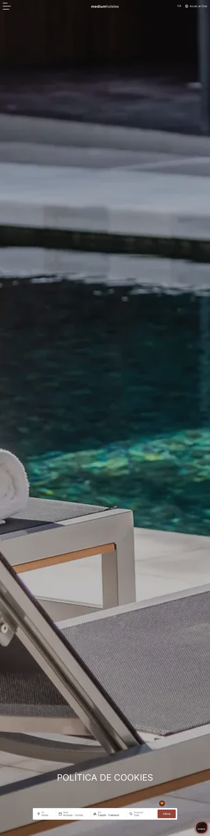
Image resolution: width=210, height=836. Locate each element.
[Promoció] (142, 816)
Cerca (166, 815)
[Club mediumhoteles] (162, 805)
